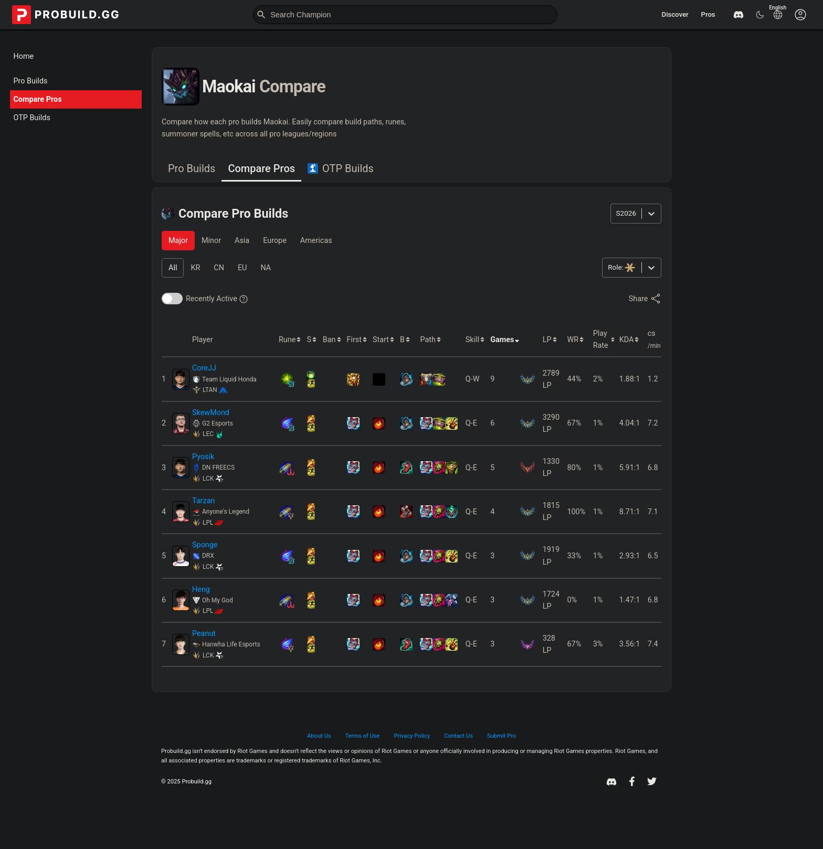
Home (23, 56)
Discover (675, 14)
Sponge (205, 544)
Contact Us (458, 736)
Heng (201, 589)
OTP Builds (31, 117)
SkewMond (210, 412)
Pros (708, 14)
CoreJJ (204, 368)
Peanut (204, 633)
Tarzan (203, 500)
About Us (319, 736)
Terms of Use (362, 736)
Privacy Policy (412, 736)
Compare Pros (37, 99)
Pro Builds (30, 81)
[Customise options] (800, 14)
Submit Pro (501, 736)
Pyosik (203, 456)
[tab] (191, 169)
